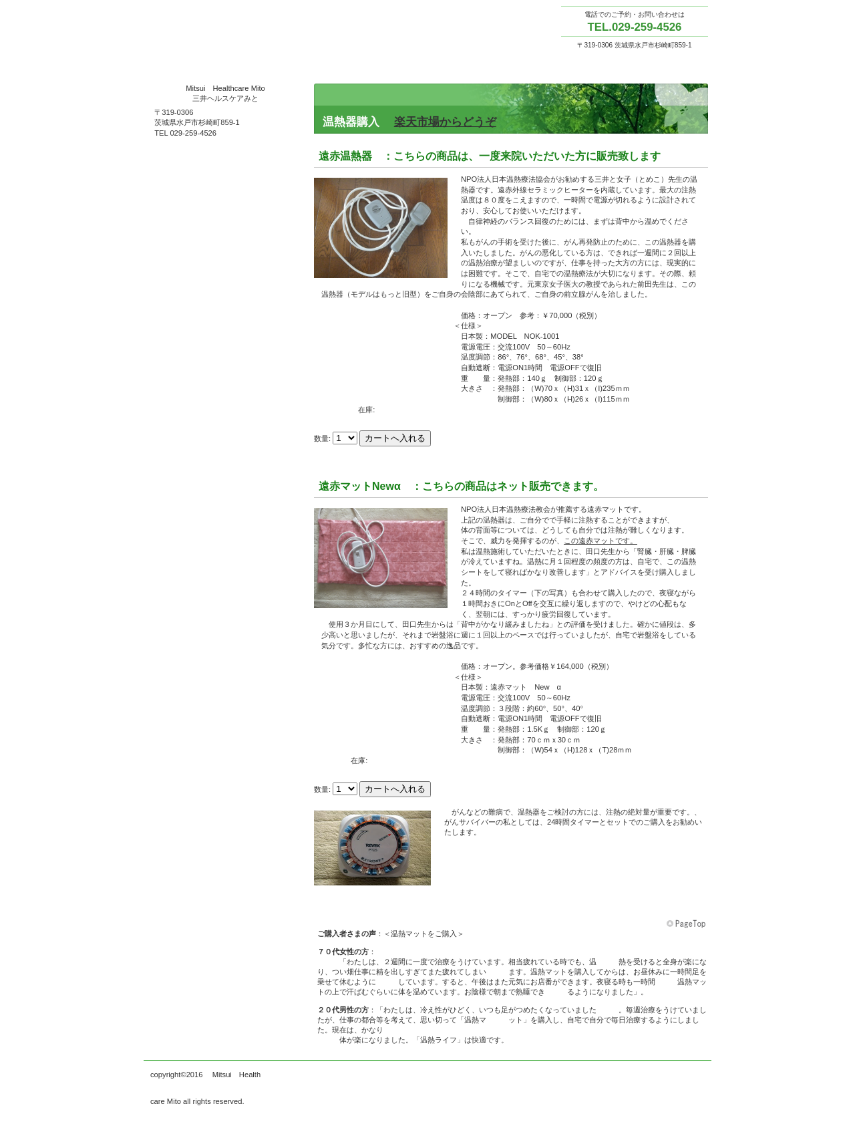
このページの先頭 (687, 924)
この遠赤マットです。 (600, 541)
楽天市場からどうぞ (445, 122)
